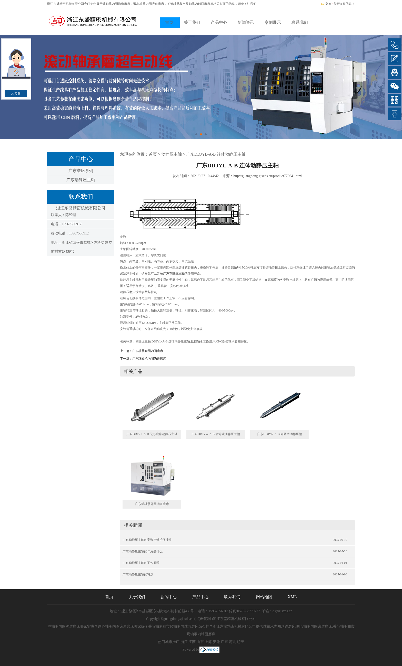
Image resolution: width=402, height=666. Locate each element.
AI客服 (16, 93)
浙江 (184, 642)
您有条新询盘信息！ (338, 4)
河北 (232, 642)
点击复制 (203, 619)
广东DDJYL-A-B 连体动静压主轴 (216, 154)
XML (292, 597)
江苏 (192, 642)
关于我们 (192, 22)
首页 (169, 22)
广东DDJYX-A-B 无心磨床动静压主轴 (151, 434)
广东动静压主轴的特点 (138, 574)
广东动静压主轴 (80, 180)
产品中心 (219, 22)
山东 (200, 642)
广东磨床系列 (80, 170)
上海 (208, 642)
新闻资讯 (246, 22)
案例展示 (273, 22)
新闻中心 (168, 597)
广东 (224, 642)
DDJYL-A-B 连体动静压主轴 (171, 341)
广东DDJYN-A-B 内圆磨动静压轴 (279, 434)
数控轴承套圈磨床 (203, 341)
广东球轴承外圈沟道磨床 (152, 504)
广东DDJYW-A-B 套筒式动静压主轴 (216, 434)
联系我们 (300, 22)
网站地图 (264, 597)
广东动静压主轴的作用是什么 (143, 551)
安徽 (216, 642)
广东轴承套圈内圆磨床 (147, 351)
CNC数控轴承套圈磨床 (231, 341)
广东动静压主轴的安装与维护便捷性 (147, 540)
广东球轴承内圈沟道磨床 (149, 358)
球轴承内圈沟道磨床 (116, 4)
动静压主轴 (171, 154)
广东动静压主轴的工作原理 (141, 563)
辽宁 (240, 642)
